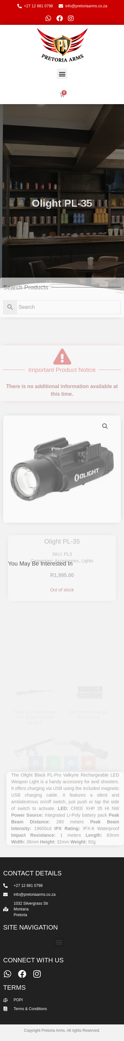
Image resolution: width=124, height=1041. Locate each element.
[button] (62, 73)
